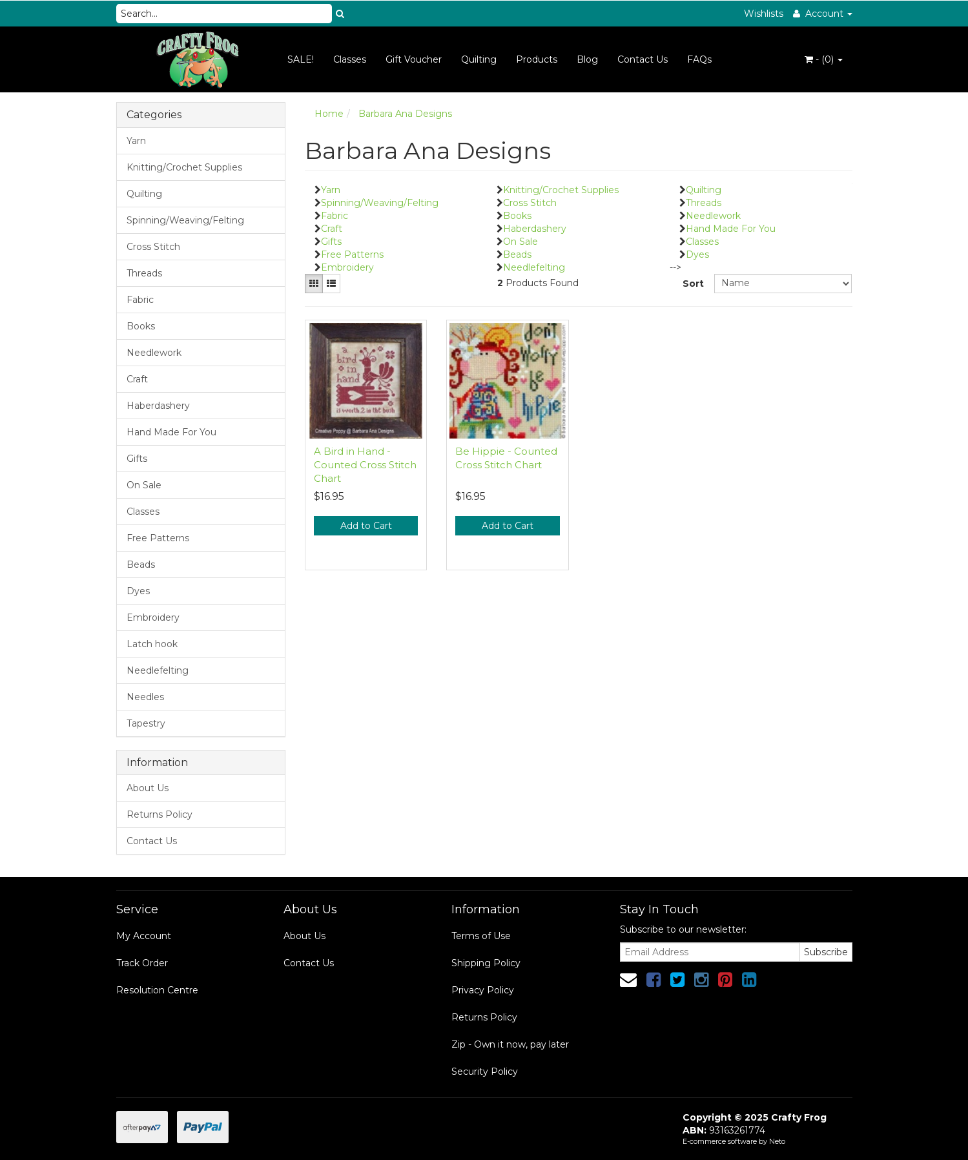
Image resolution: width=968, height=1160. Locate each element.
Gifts (137, 458)
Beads (141, 564)
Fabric (140, 300)
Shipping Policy (485, 963)
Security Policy (484, 1071)
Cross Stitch (153, 247)
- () (824, 59)
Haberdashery (158, 405)
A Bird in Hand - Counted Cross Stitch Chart (365, 464)
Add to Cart (366, 526)
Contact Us (642, 59)
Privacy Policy (482, 990)
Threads (144, 273)
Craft (137, 379)
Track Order (142, 963)
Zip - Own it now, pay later (510, 1044)
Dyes (138, 591)
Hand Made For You (171, 432)
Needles (145, 697)
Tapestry (146, 723)
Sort (693, 283)
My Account (143, 936)
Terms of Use (481, 936)
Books (141, 326)
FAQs (699, 59)
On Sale (144, 485)
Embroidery (153, 617)
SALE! (300, 59)
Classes (349, 59)
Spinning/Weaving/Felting (185, 220)
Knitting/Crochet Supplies (184, 167)
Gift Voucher (414, 59)
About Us (148, 788)
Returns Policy (159, 814)
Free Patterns (158, 538)
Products (536, 59)
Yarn (136, 141)
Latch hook (152, 644)
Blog (587, 59)
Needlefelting (158, 670)
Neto (777, 1141)
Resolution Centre (157, 990)
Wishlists (763, 13)
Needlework (154, 352)
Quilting (479, 59)
